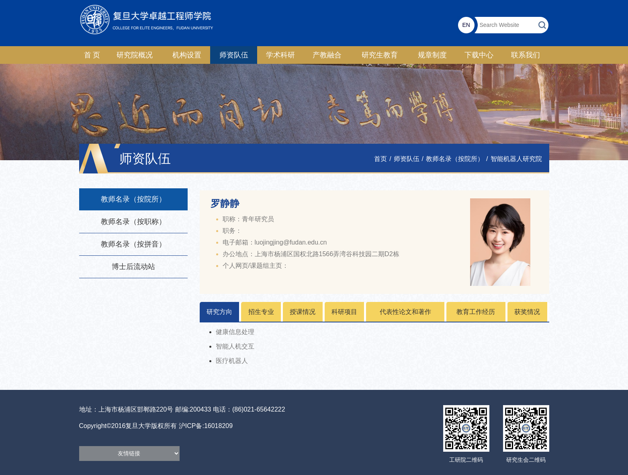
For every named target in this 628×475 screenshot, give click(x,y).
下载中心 (478, 55)
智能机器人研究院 (516, 158)
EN (466, 25)
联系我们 (525, 55)
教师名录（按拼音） (133, 244)
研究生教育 (380, 55)
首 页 (92, 55)
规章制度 (432, 55)
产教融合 (327, 55)
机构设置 (186, 55)
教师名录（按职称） (133, 222)
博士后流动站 (133, 267)
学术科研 (280, 55)
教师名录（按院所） (455, 158)
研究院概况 (135, 55)
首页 (380, 158)
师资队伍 (233, 55)
